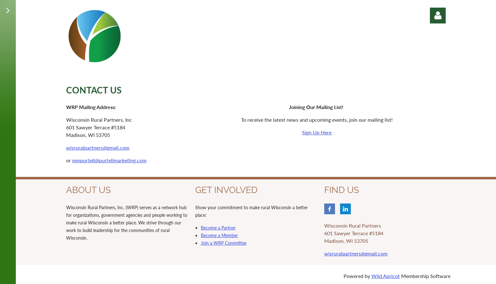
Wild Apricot (385, 276)
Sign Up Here (317, 132)
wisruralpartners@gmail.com (97, 148)
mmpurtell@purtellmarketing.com (109, 160)
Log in (438, 15)
